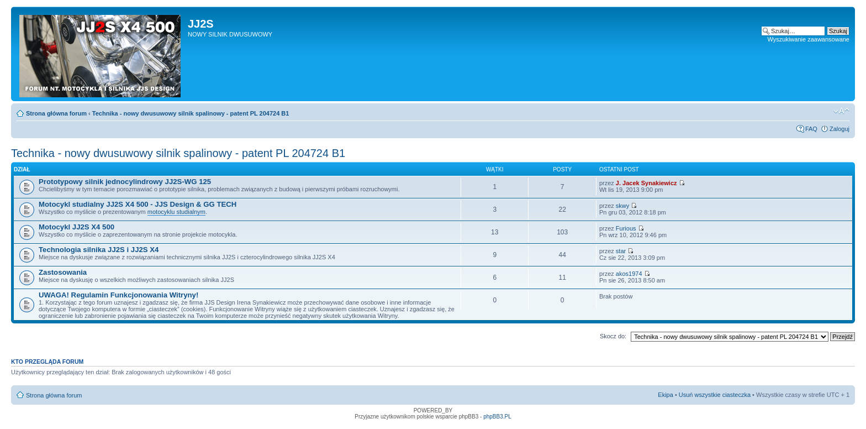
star (621, 251)
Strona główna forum (56, 113)
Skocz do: (613, 336)
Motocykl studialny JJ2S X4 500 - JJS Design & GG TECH (137, 204)
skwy (622, 205)
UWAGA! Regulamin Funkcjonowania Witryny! (118, 295)
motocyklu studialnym (176, 211)
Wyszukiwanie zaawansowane (808, 39)
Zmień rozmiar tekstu (841, 111)
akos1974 (629, 273)
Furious (626, 228)
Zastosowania (63, 272)
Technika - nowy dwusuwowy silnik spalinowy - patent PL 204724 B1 (190, 113)
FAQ (811, 128)
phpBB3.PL (497, 417)
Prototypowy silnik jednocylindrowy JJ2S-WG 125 (125, 181)
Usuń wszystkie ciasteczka (715, 394)
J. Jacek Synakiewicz (646, 183)
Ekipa (665, 394)
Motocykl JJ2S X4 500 (76, 227)
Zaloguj (839, 128)
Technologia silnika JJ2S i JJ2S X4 (99, 249)
